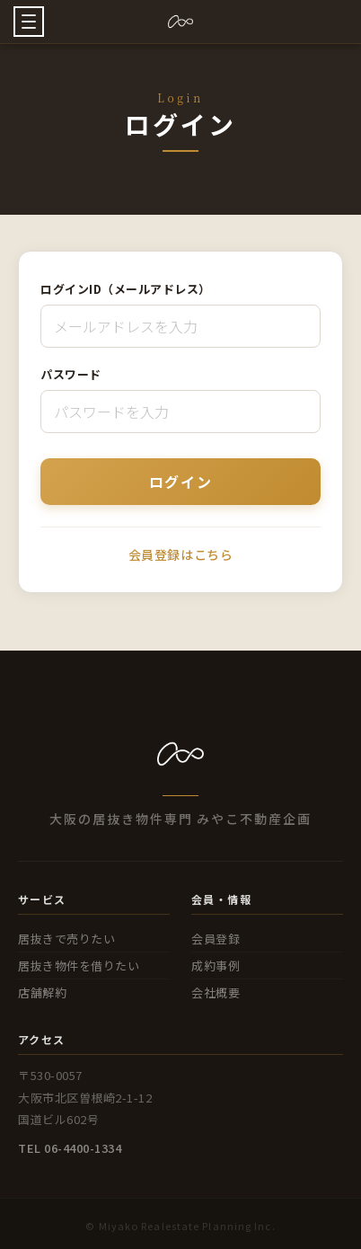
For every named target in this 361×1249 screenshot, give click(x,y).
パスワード (70, 374)
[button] (28, 21)
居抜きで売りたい (66, 938)
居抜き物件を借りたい (78, 965)
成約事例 (215, 965)
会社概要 (215, 992)
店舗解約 (42, 992)
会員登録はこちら (180, 554)
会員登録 (215, 938)
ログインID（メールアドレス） (125, 288)
